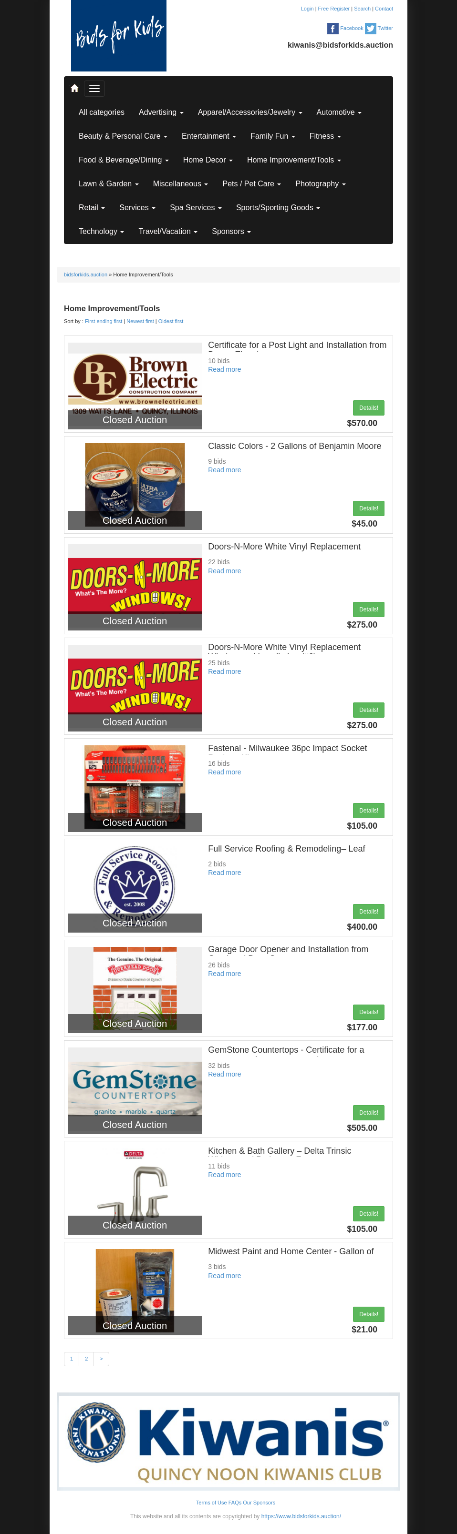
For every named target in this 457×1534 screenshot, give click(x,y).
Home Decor (208, 160)
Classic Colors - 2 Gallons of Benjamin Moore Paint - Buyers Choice (294, 450)
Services (137, 207)
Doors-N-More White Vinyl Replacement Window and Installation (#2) (284, 651)
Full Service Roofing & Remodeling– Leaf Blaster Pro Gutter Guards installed (286, 853)
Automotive (339, 112)
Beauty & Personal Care (123, 136)
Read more (224, 369)
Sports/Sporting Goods (278, 207)
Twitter (379, 28)
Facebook (345, 28)
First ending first (103, 321)
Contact (384, 8)
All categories (102, 112)
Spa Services (196, 207)
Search (363, 8)
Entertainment (209, 136)
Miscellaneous (180, 184)
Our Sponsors (259, 1502)
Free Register (335, 8)
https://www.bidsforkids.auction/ (301, 1516)
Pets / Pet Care (251, 184)
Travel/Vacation (167, 231)
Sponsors (231, 231)
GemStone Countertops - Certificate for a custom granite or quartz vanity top (286, 1054)
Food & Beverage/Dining (124, 160)
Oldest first (171, 321)
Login (308, 8)
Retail (92, 207)
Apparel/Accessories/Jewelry (250, 112)
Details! (368, 408)
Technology (101, 231)
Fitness (325, 136)
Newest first (140, 321)
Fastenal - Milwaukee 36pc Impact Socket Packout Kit (287, 752)
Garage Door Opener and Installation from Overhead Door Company (288, 954)
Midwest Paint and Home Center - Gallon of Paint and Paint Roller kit (291, 1256)
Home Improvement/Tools (294, 160)
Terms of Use (211, 1502)
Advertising (161, 112)
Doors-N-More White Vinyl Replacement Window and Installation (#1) (284, 551)
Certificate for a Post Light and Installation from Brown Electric (297, 349)
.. (74, 84)
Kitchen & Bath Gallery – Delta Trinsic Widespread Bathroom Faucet (279, 1155)
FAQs (235, 1502)
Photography (320, 184)
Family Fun (272, 136)
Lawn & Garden (109, 184)
